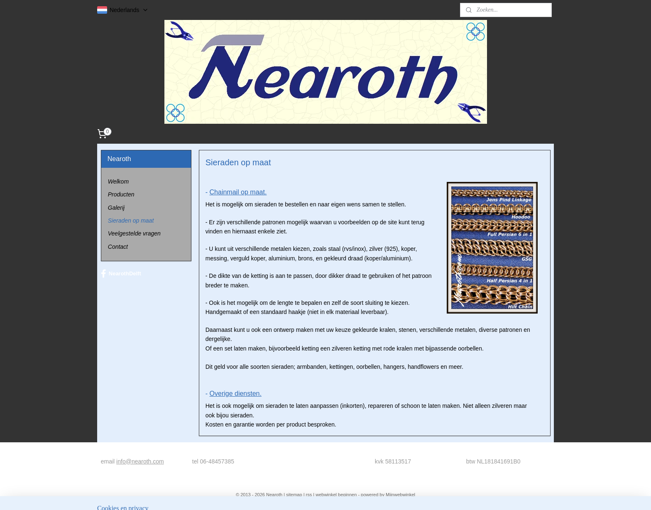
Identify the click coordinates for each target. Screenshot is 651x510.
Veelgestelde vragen (134, 233)
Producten (121, 194)
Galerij (116, 207)
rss (309, 494)
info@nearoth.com (140, 461)
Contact (118, 246)
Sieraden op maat (131, 220)
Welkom (118, 181)
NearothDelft (121, 274)
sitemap (294, 494)
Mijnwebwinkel (400, 494)
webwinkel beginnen (336, 494)
